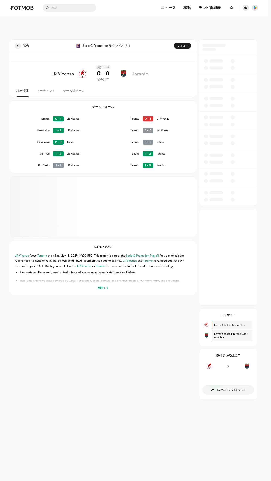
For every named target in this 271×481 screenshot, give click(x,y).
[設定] (231, 8)
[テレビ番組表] (210, 8)
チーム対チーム (74, 91)
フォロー (182, 45)
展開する (103, 288)
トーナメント (46, 91)
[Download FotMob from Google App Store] (255, 8)
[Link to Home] (22, 8)
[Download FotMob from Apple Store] (246, 8)
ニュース (168, 8)
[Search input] (69, 8)
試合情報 (22, 91)
